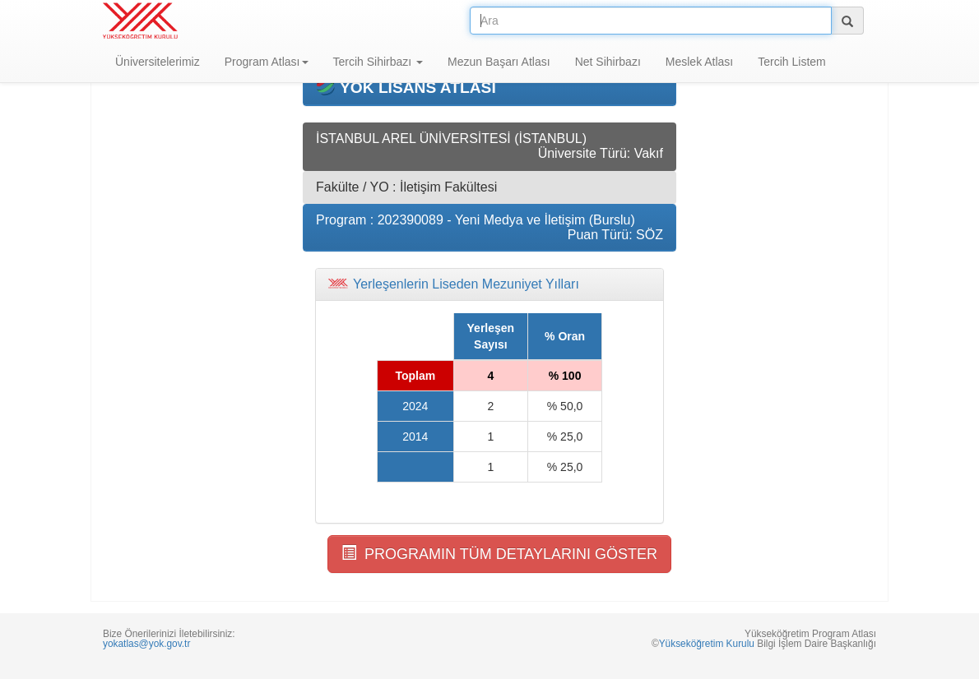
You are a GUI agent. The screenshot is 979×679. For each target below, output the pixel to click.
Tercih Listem (791, 61)
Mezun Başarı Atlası (499, 61)
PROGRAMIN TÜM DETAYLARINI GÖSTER (499, 553)
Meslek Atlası (699, 61)
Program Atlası (267, 61)
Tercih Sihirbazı (378, 61)
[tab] (489, 284)
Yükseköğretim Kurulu (706, 643)
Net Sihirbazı (608, 61)
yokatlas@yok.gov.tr (146, 643)
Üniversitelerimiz (157, 61)
